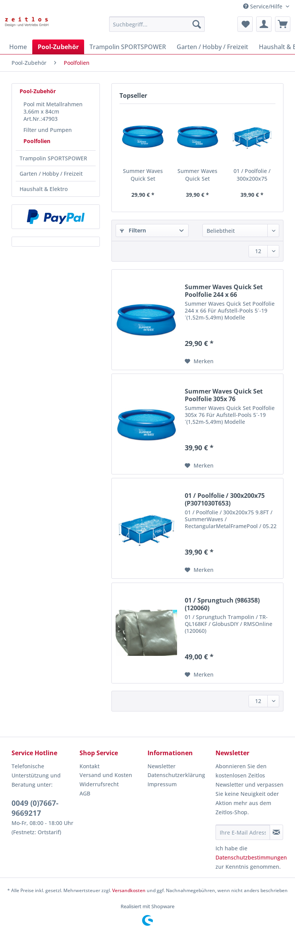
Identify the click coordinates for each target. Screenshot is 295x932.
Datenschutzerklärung (176, 775)
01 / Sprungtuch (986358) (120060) (222, 604)
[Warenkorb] (282, 24)
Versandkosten (129, 890)
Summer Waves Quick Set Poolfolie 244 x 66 (143, 175)
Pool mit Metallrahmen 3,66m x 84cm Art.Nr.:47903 (53, 111)
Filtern (133, 230)
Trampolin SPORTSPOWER (53, 158)
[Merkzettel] (245, 24)
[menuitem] (157, 27)
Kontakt (89, 766)
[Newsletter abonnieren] (276, 832)
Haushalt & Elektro (44, 189)
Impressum (162, 784)
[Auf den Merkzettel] (199, 361)
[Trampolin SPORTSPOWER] (127, 47)
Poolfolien (36, 141)
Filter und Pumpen (47, 129)
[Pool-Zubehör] (58, 47)
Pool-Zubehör (38, 91)
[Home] (18, 47)
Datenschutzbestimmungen (251, 857)
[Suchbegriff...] (157, 24)
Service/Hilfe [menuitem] (263, 6)
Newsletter (162, 766)
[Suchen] (197, 24)
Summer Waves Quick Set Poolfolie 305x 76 (197, 175)
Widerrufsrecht (99, 784)
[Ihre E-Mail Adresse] (242, 832)
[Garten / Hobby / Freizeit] (212, 47)
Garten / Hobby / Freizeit (51, 173)
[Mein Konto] (264, 24)
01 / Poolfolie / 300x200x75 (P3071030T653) (252, 175)
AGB (85, 793)
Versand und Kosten (106, 775)
